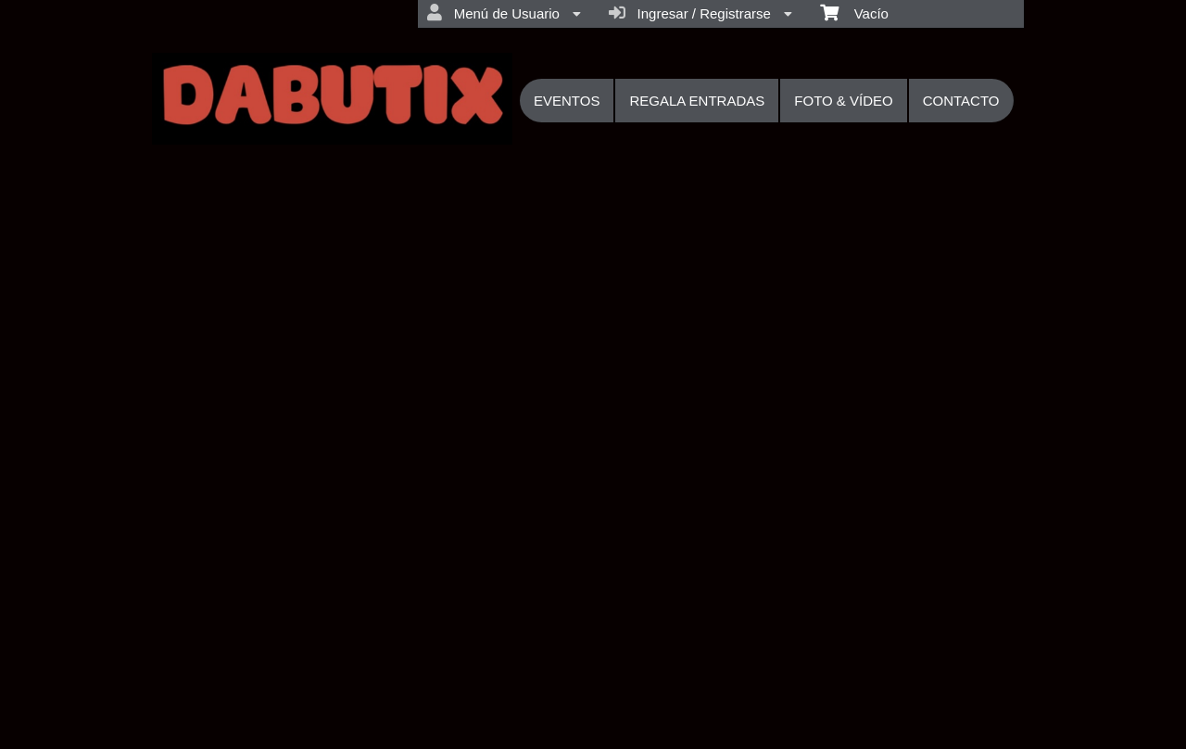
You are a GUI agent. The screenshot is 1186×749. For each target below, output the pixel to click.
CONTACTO (961, 100)
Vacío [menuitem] (854, 12)
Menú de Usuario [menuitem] (504, 13)
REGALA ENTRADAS (696, 100)
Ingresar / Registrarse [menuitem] (700, 13)
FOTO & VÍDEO (843, 100)
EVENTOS (566, 100)
